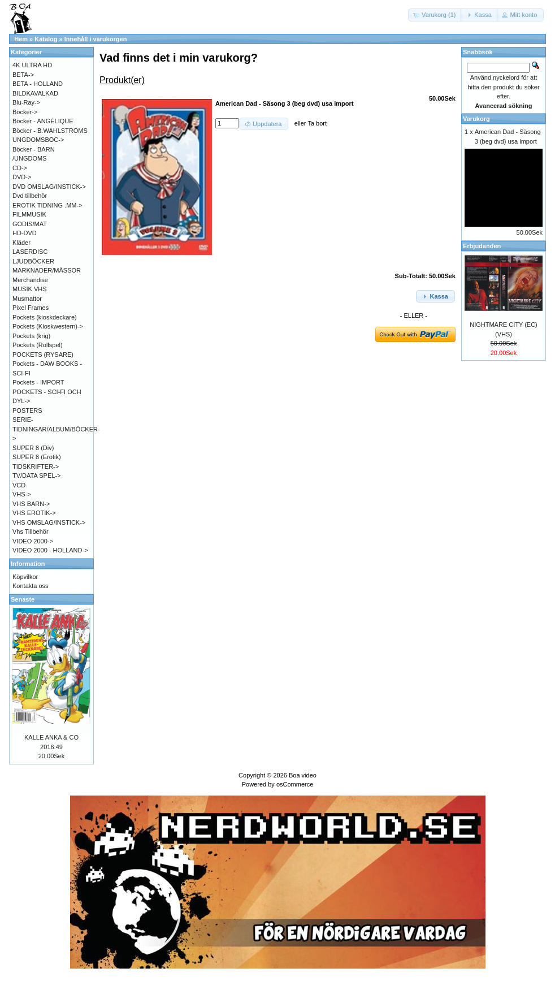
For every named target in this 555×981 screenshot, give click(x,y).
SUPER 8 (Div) (33, 447)
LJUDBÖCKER (33, 261)
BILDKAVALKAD (35, 93)
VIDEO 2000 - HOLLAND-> (50, 550)
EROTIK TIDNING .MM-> (47, 205)
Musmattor (27, 298)
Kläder (21, 242)
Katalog (45, 39)
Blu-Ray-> (26, 102)
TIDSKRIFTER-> (35, 466)
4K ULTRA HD (32, 65)
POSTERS (27, 410)
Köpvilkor (25, 576)
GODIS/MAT (29, 224)
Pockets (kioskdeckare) (44, 317)
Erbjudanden (482, 246)
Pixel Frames (30, 307)
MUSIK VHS (29, 289)
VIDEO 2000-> (32, 541)
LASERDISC (29, 251)
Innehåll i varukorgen (95, 39)
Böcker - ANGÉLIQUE (42, 121)
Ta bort (317, 123)
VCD (18, 485)
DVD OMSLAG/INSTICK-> (49, 186)
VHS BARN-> (31, 503)
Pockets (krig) (31, 335)
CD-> (19, 168)
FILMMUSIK (29, 214)
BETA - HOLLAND (37, 83)
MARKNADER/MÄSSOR (46, 270)
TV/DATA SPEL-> (36, 475)
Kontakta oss (30, 585)
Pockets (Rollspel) (37, 345)
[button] (435, 14)
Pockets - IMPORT (38, 382)
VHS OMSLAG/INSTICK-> (48, 522)
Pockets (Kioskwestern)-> (47, 326)
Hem (21, 39)
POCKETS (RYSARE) (42, 354)
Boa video (302, 775)
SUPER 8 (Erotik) (36, 456)
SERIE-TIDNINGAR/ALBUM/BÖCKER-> (56, 429)
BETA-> (23, 74)
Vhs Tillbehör (30, 531)
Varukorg (476, 118)
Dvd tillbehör (29, 195)
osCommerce (294, 784)
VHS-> (21, 494)
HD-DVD (24, 233)
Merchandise (30, 279)
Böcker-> (24, 112)
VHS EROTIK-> (34, 512)
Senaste (22, 599)
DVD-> (21, 177)
